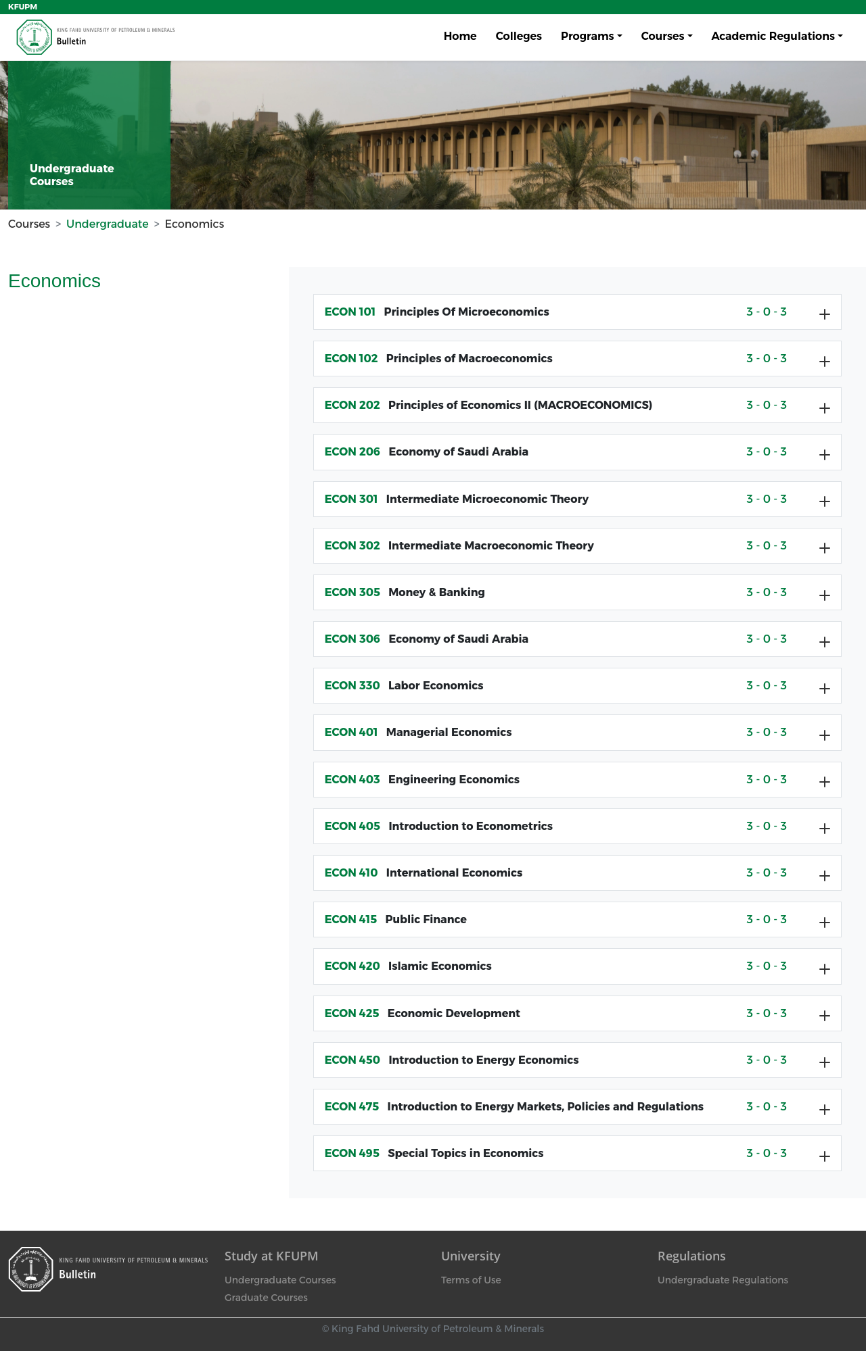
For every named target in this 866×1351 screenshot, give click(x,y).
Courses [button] (663, 36)
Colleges (519, 36)
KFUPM (22, 6)
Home (460, 36)
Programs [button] (587, 36)
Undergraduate (107, 224)
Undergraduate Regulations (723, 1280)
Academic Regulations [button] (773, 36)
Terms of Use (471, 1280)
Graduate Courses (266, 1298)
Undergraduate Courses (280, 1280)
